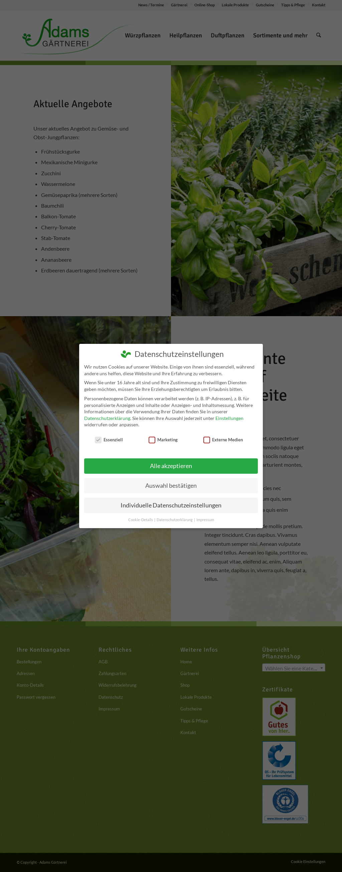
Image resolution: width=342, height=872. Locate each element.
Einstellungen (229, 418)
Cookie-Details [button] (141, 520)
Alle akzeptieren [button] (171, 465)
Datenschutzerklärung (107, 418)
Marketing (163, 440)
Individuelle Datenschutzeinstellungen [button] (171, 505)
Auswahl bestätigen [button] (171, 485)
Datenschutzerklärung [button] (175, 520)
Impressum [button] (205, 520)
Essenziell (109, 440)
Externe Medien (223, 440)
